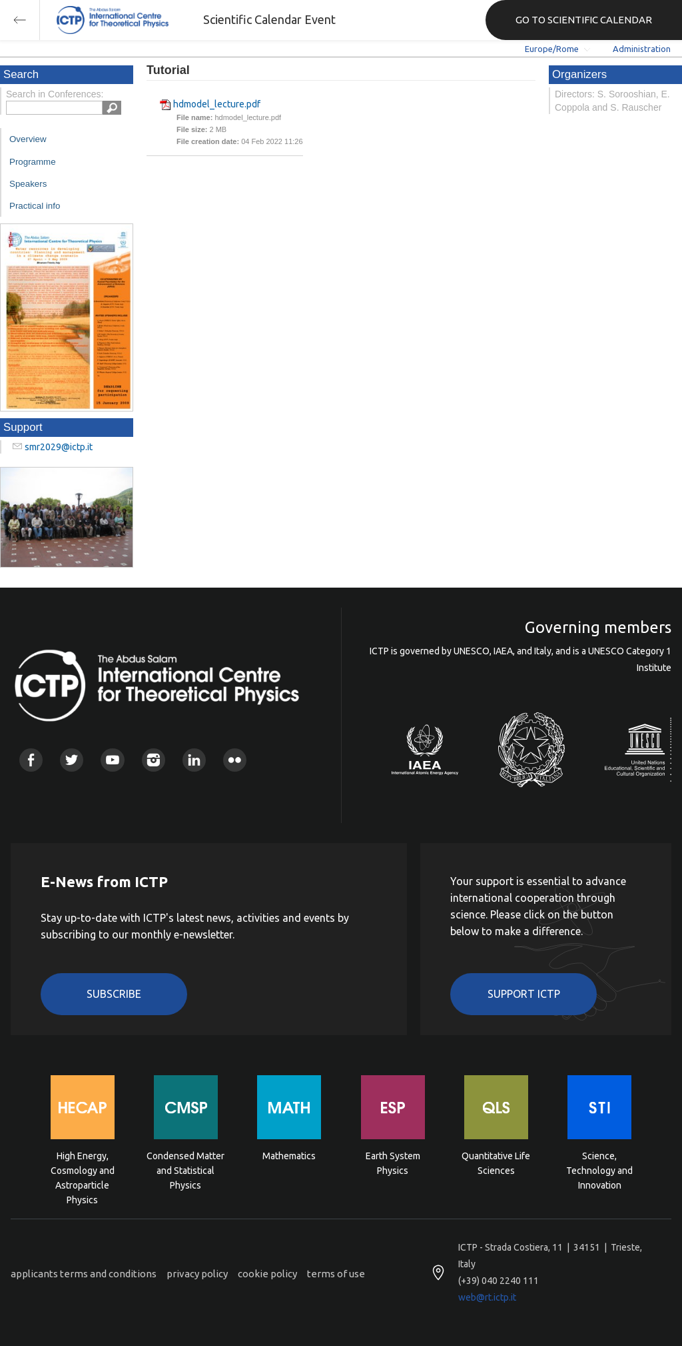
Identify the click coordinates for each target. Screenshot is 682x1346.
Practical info (34, 206)
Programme (32, 162)
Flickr (234, 760)
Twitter (71, 760)
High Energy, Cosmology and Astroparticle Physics (83, 1170)
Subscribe (114, 994)
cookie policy (267, 1273)
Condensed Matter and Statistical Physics (185, 1170)
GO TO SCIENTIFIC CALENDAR (583, 19)
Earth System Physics (393, 1163)
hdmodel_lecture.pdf (216, 104)
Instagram (153, 760)
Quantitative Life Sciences (496, 1163)
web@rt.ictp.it (487, 1297)
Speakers (28, 184)
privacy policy (197, 1273)
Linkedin (194, 760)
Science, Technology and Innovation (599, 1170)
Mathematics (289, 1156)
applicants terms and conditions (84, 1273)
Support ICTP (524, 994)
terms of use (336, 1273)
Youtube (112, 760)
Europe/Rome (552, 48)
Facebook (31, 760)
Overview (28, 139)
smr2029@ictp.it (59, 447)
